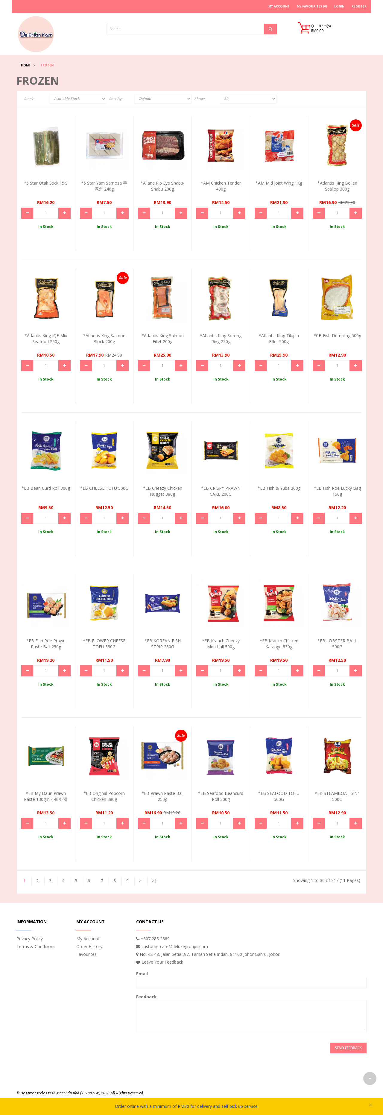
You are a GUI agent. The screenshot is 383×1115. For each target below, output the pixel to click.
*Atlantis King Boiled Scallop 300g (337, 186)
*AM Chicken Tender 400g (221, 186)
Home (26, 65)
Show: (199, 99)
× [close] (370, 1105)
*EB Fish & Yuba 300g (279, 488)
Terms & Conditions (35, 946)
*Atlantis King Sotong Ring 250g (220, 338)
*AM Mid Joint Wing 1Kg (279, 183)
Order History (89, 946)
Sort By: (115, 99)
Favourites (86, 954)
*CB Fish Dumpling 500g (337, 335)
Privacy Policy (29, 938)
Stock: (29, 99)
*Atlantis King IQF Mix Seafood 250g (46, 338)
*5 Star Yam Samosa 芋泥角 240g (104, 186)
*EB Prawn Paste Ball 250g (162, 796)
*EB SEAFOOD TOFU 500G (279, 796)
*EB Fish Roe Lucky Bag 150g (337, 491)
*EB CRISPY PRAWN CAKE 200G (221, 491)
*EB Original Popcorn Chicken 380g (104, 796)
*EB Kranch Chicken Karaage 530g (279, 643)
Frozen (47, 65)
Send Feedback (348, 1047)
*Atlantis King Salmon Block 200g (104, 338)
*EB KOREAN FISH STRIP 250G (163, 643)
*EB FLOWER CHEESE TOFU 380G (104, 643)
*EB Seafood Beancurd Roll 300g (220, 796)
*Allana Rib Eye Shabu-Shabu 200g (163, 186)
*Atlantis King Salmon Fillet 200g (163, 338)
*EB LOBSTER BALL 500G (337, 643)
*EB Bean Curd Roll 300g (46, 488)
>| (154, 880)
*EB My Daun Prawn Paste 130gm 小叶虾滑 (46, 796)
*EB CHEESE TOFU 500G (104, 488)
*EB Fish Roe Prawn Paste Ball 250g (46, 643)
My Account (87, 938)
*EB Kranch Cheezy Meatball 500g (221, 643)
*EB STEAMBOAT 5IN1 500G (337, 796)
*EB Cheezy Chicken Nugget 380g (162, 491)
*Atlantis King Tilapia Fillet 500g (279, 338)
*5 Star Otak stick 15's (46, 183)
